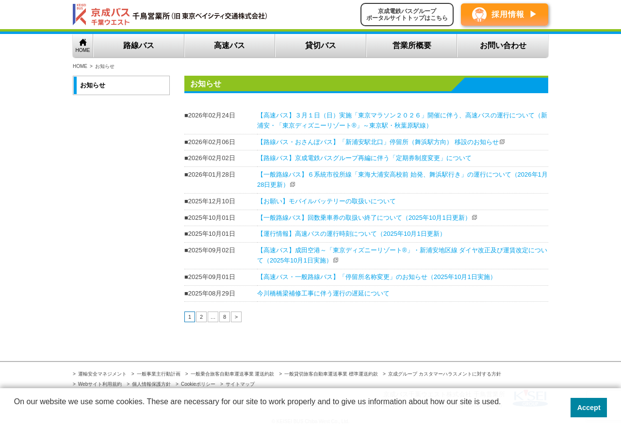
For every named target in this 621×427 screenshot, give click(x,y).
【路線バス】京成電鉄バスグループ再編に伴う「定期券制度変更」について (364, 158)
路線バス (138, 45)
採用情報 (507, 14)
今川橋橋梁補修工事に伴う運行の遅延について (323, 293)
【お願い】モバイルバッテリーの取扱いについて (326, 201)
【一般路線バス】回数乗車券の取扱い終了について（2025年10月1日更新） (364, 217)
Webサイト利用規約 (100, 384)
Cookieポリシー (198, 384)
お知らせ (92, 85)
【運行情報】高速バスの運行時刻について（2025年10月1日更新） (351, 233)
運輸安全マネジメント (102, 374)
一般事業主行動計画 (158, 374)
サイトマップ (240, 384)
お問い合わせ (503, 45)
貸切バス (320, 45)
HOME (83, 50)
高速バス (229, 45)
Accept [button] (589, 407)
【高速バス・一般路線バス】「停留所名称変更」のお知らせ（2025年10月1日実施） (376, 276)
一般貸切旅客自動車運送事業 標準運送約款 (331, 374)
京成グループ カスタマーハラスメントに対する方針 (444, 374)
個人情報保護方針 (151, 384)
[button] (15, 414)
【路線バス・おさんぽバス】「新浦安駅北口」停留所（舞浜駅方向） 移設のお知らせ (378, 142)
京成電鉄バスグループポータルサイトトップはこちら (407, 14)
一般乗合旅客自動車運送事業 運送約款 (233, 374)
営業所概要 (411, 45)
